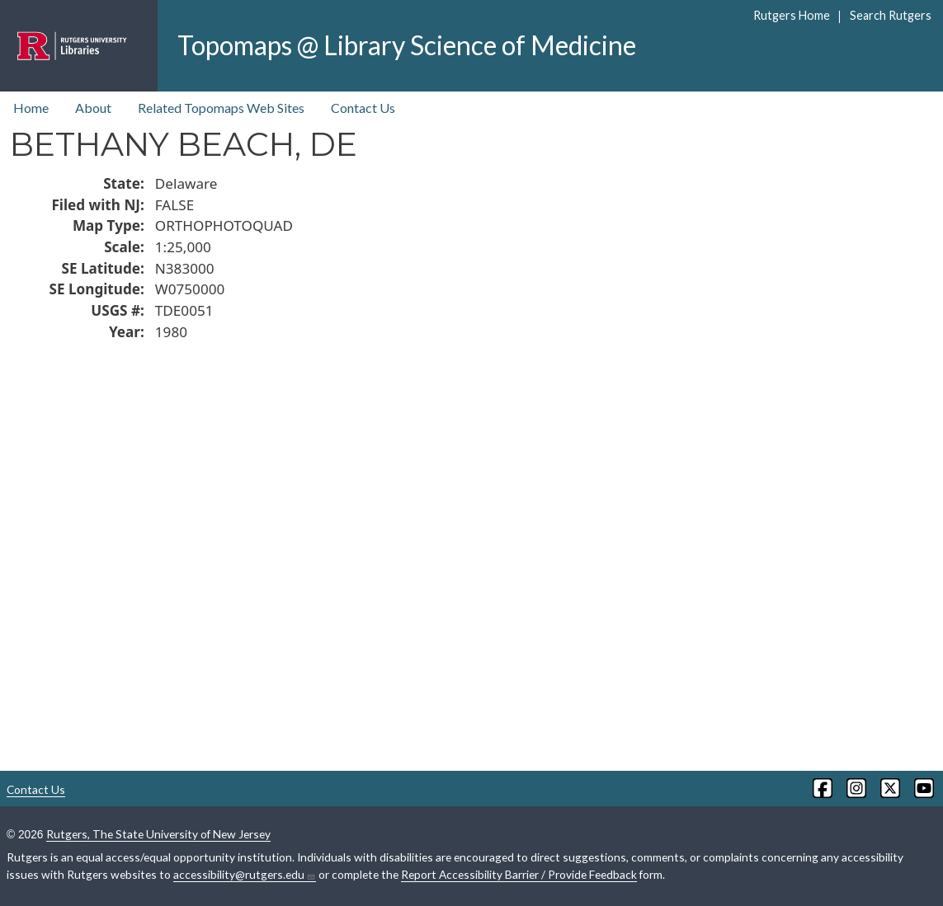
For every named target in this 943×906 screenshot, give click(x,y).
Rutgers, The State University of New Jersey (158, 834)
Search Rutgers (890, 15)
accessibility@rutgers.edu (244, 874)
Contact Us (363, 107)
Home (31, 107)
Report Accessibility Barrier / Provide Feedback (519, 874)
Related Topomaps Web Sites (221, 107)
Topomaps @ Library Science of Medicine (406, 45)
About (93, 107)
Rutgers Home (791, 15)
